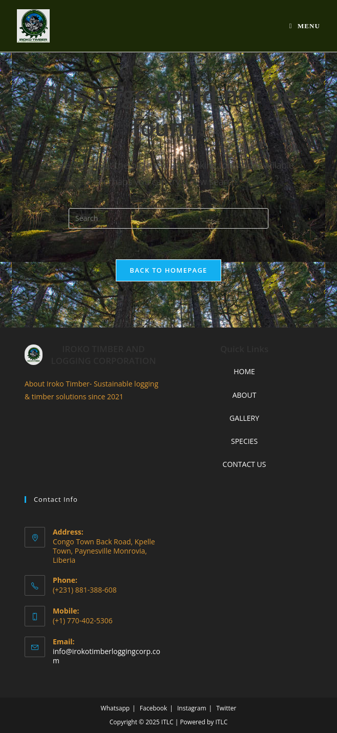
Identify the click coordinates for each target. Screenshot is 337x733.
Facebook (153, 708)
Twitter (226, 708)
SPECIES (244, 441)
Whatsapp (115, 708)
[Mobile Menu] (304, 26)
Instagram (191, 708)
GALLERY (244, 418)
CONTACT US (244, 464)
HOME (244, 371)
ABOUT (245, 395)
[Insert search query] (168, 218)
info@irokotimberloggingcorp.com (106, 655)
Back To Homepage (168, 270)
